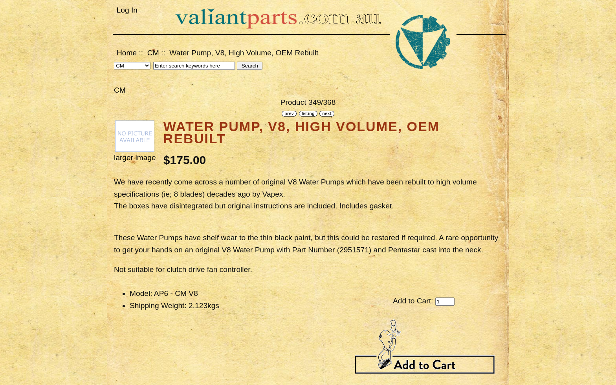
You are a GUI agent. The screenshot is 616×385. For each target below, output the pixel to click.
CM (153, 53)
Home (127, 53)
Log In (127, 10)
